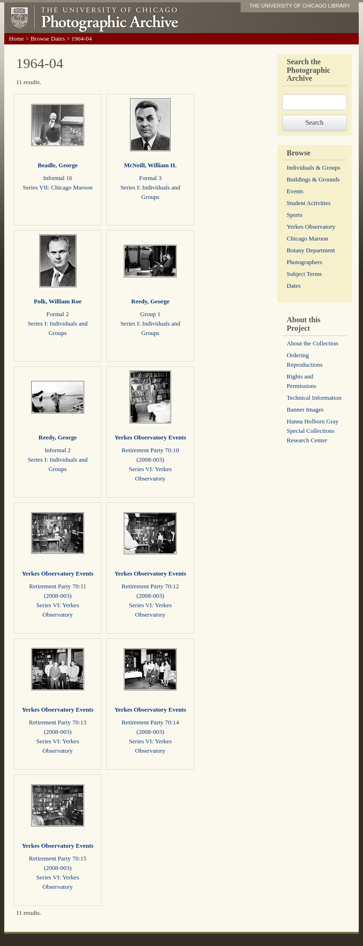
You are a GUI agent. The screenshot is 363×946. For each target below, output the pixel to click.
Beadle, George (58, 165)
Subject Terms (304, 273)
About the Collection (312, 343)
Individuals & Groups (313, 167)
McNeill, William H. (150, 165)
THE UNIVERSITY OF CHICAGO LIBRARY (299, 6)
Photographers (304, 262)
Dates (294, 285)
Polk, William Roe (58, 301)
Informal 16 (57, 177)
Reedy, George (150, 301)
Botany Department (311, 250)
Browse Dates (48, 38)
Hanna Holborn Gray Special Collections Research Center (313, 431)
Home (16, 38)
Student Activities (309, 202)
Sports (294, 214)
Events (295, 191)
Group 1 (150, 314)
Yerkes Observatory (311, 226)
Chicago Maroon (307, 238)
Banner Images (305, 409)
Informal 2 (57, 450)
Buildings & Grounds (313, 179)
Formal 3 (150, 177)
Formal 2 (57, 314)
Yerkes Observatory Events (150, 437)
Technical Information (314, 397)
